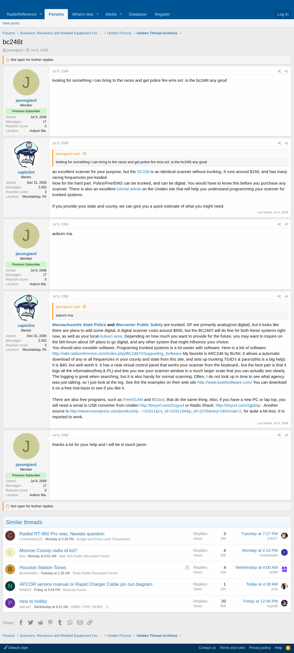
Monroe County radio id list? (48, 550)
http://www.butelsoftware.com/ (224, 382)
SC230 (143, 171)
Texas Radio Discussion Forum (94, 573)
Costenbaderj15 (31, 539)
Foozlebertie (269, 555)
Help (278, 648)
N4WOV (25, 590)
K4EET (272, 539)
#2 (286, 143)
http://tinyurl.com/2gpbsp (238, 405)
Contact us (207, 648)
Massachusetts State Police (79, 324)
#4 (286, 296)
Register (162, 14)
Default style (16, 648)
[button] (41, 14)
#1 (286, 71)
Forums (56, 14)
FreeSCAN (133, 399)
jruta (275, 589)
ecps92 (272, 606)
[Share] (279, 71)
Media (111, 14)
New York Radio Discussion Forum (84, 556)
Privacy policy (260, 648)
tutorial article (129, 188)
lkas (22, 556)
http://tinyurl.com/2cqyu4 (162, 405)
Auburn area (111, 336)
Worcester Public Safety (139, 324)
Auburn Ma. (38, 131)
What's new (82, 14)
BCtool (158, 399)
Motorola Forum (74, 590)
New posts (11, 23)
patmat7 (25, 607)
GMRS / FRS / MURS (86, 607)
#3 (286, 224)
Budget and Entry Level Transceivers (103, 539)
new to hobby (33, 601)
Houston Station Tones (42, 567)
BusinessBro (28, 573)
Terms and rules (232, 648)
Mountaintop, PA (34, 197)
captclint (26, 172)
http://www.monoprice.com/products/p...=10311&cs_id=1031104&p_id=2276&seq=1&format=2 (155, 411)
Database (137, 14)
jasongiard (15, 50)
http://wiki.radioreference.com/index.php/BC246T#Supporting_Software (117, 353)
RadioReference (21, 14)
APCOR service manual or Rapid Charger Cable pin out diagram (85, 584)
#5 (286, 435)
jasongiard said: (68, 154)
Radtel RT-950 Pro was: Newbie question (62, 533)
